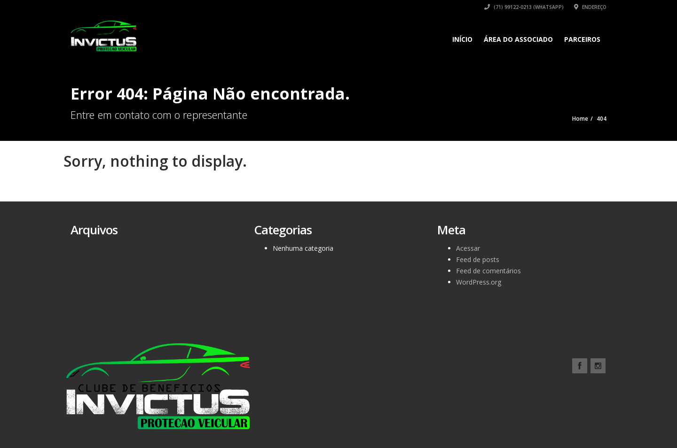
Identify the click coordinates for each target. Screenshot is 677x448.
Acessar (468, 248)
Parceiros (582, 39)
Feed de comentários (488, 270)
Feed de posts (477, 259)
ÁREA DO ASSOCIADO (518, 39)
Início (462, 39)
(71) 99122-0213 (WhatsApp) (524, 7)
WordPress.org (478, 282)
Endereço (590, 7)
